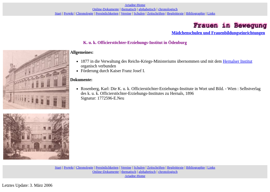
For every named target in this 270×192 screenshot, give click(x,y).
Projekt (69, 13)
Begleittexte (175, 13)
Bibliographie (195, 13)
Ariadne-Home (135, 5)
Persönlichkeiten (107, 13)
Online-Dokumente (105, 9)
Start (58, 13)
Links (211, 13)
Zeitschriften (156, 13)
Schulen (139, 13)
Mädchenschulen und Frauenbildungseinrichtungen (218, 33)
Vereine (126, 13)
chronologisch (168, 9)
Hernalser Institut (237, 61)
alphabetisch (147, 9)
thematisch (128, 9)
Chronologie (84, 13)
